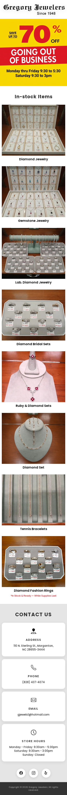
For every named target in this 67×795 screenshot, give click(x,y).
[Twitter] (46, 773)
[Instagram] (33, 773)
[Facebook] (21, 773)
